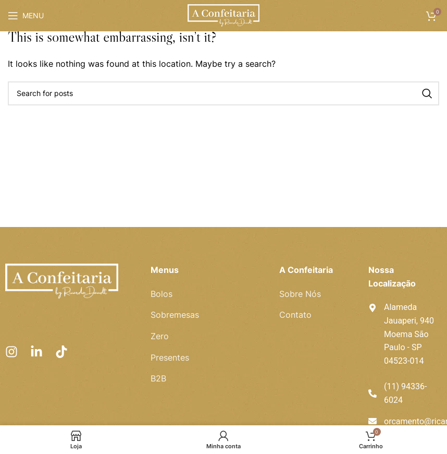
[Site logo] (223, 14)
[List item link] (207, 294)
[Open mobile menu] (26, 15)
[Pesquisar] (223, 93)
